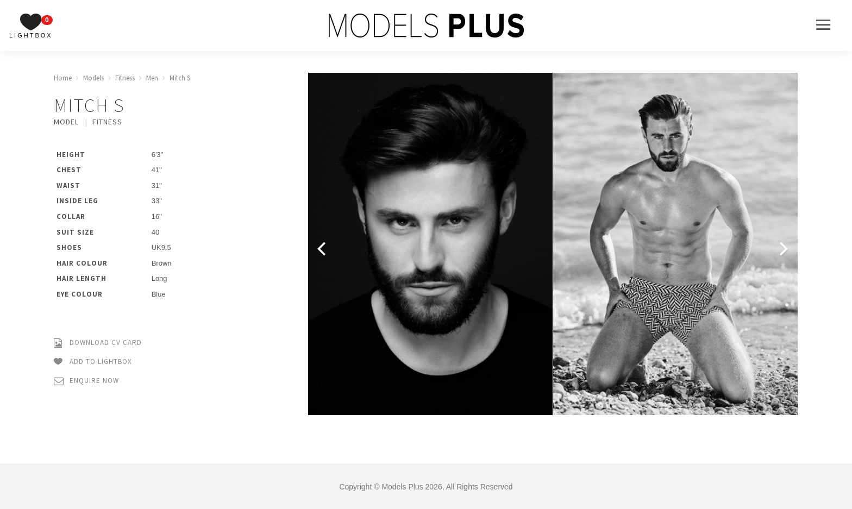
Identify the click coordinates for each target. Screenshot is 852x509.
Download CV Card (98, 343)
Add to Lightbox (93, 362)
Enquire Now (86, 381)
